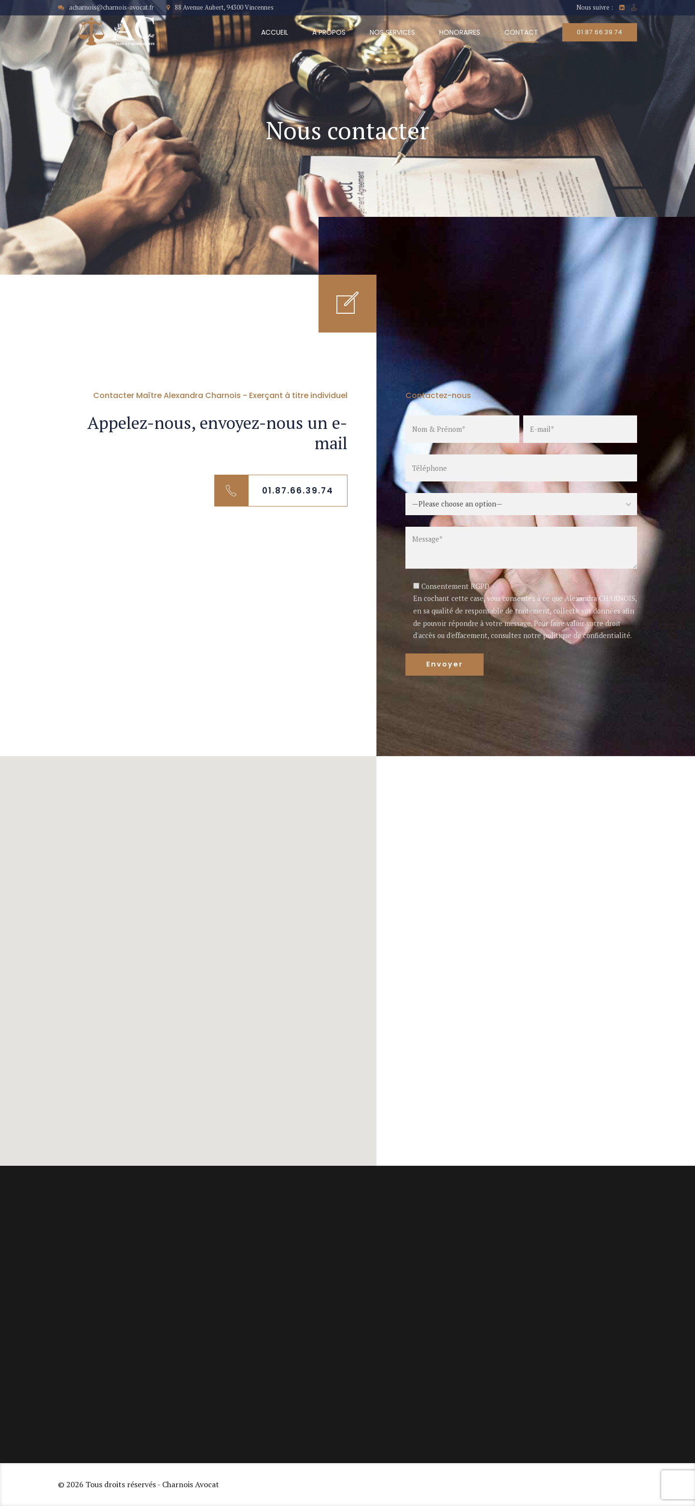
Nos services (392, 32)
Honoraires (459, 32)
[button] (188, 952)
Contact (521, 32)
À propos (329, 32)
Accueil (274, 32)
